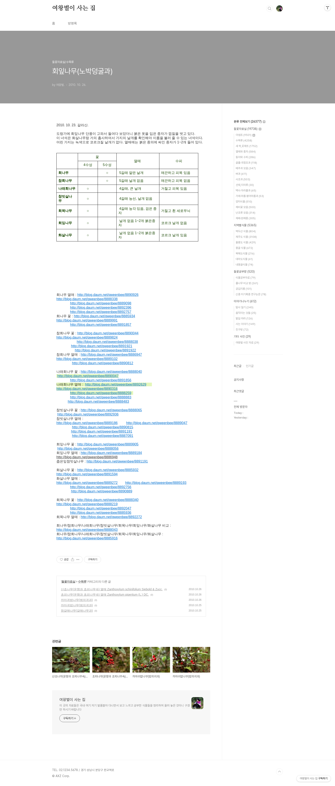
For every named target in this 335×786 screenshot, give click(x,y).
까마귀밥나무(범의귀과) (77, 600)
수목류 (82, 581)
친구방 (242, 329)
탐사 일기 (244, 307)
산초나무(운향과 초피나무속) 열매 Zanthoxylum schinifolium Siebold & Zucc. (112, 589)
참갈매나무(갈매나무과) (77, 610)
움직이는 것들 (246, 312)
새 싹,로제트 (246, 146)
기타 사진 (242, 336)
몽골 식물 (244, 248)
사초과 (243, 179)
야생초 (245, 135)
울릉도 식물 (246, 242)
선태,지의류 (245, 185)
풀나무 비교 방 (247, 283)
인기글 (250, 366)
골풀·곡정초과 (246, 162)
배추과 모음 (246, 168)
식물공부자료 (246, 277)
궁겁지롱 (244, 288)
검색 (269, 8)
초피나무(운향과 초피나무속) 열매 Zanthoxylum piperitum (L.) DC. (105, 594)
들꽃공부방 (244, 271)
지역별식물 (245, 225)
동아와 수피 (246, 157)
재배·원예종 (246, 218)
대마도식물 (244, 259)
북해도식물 (245, 253)
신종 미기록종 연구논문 (251, 294)
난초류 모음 (245, 212)
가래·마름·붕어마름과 (250, 196)
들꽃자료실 (68, 581)
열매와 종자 (246, 151)
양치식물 (244, 201)
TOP (279, 771)
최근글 (237, 366)
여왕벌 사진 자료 (247, 342)
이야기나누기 (245, 301)
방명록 (72, 23)
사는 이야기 (245, 324)
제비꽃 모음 (246, 207)
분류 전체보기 (249, 121)
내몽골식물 (244, 264)
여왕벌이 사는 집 (74, 8)
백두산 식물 (246, 231)
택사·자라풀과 (246, 190)
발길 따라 (244, 318)
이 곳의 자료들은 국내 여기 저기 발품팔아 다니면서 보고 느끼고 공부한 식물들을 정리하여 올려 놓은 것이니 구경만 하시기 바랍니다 (124, 707)
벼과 (241, 173)
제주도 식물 (246, 236)
